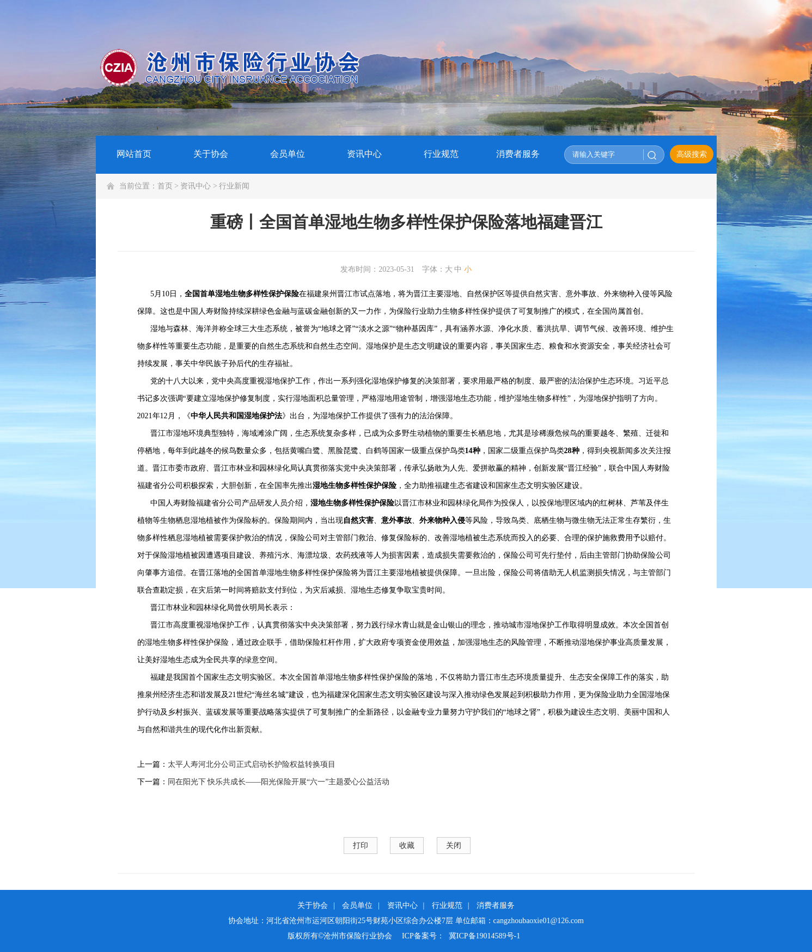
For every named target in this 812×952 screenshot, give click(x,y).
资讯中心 (195, 186)
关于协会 (312, 905)
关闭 (453, 845)
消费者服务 (496, 905)
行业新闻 (234, 186)
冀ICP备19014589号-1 (484, 936)
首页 (165, 186)
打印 (360, 845)
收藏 (406, 845)
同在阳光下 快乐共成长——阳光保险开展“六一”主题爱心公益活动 (279, 782)
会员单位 (357, 905)
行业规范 (447, 905)
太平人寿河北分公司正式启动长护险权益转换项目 (251, 764)
